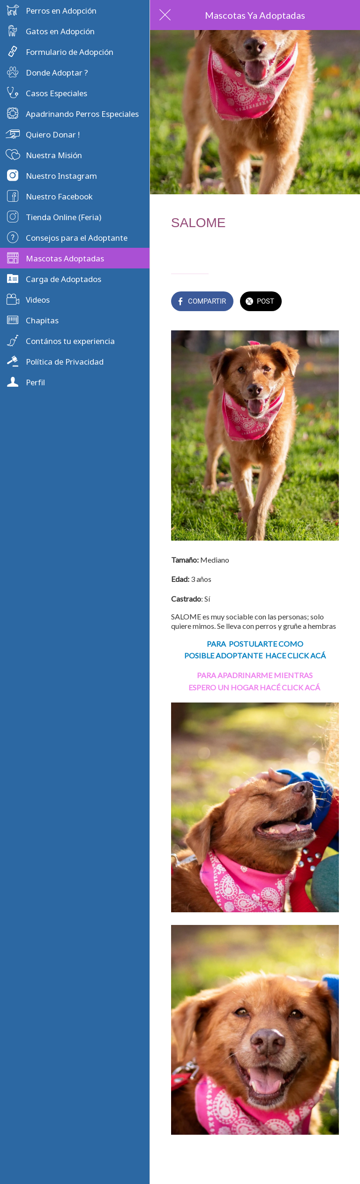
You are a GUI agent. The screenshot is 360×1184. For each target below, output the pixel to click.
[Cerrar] (165, 15)
